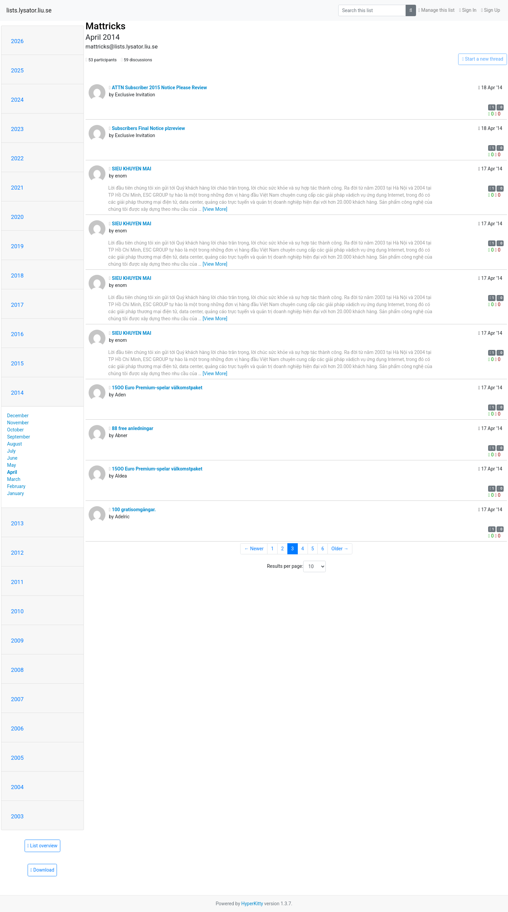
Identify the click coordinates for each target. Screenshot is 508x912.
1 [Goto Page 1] (272, 548)
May (11, 465)
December (18, 415)
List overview (42, 845)
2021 (17, 187)
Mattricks (106, 26)
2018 (17, 275)
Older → (340, 548)
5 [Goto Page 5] (312, 548)
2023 (17, 129)
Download (42, 870)
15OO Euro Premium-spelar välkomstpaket (155, 387)
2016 (17, 334)
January (15, 493)
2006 (17, 728)
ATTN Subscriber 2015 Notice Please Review (158, 87)
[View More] (214, 209)
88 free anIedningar (131, 428)
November (18, 422)
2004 (17, 787)
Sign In (467, 10)
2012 (17, 552)
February (16, 486)
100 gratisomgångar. (132, 509)
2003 (17, 816)
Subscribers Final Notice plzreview (147, 128)
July (11, 451)
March (14, 479)
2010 (17, 611)
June (12, 458)
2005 (17, 757)
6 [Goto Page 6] (322, 548)
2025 (17, 70)
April (12, 472)
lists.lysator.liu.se (29, 10)
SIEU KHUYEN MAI (130, 168)
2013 (17, 523)
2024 (17, 99)
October (15, 429)
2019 (17, 246)
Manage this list (436, 10)
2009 (17, 640)
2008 (17, 669)
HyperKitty (252, 903)
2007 (17, 699)
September (18, 436)
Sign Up (490, 10)
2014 (17, 392)
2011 (17, 582)
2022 (17, 158)
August (14, 444)
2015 (17, 363)
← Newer (254, 548)
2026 (17, 41)
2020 (17, 217)
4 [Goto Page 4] (302, 548)
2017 (17, 304)
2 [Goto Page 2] (282, 548)
